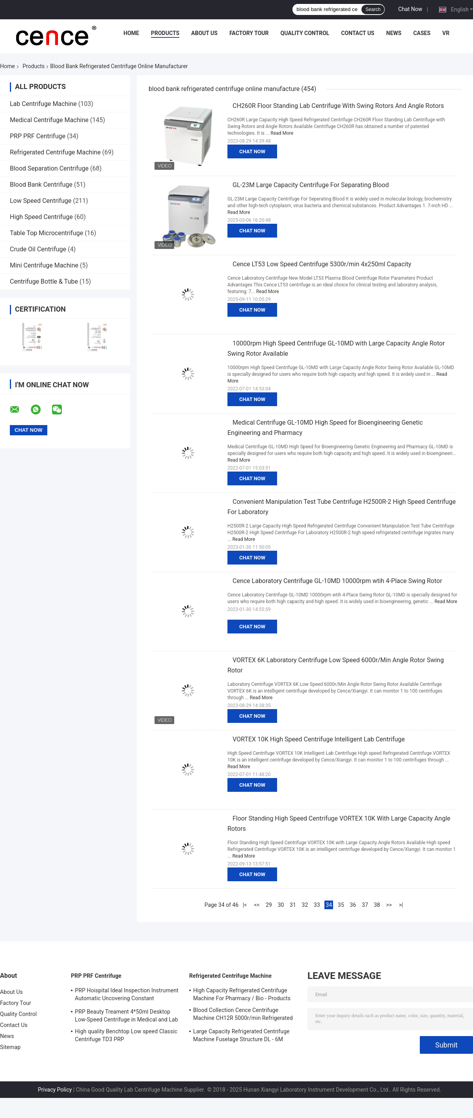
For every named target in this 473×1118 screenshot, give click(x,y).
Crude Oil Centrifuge (38, 249)
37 (365, 905)
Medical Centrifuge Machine (49, 120)
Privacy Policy (55, 1089)
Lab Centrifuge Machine (43, 104)
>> (389, 905)
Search (372, 9)
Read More (282, 133)
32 (305, 905)
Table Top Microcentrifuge (46, 233)
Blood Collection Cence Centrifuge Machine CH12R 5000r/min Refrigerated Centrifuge (243, 1015)
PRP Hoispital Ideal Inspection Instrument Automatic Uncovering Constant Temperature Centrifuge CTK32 (127, 995)
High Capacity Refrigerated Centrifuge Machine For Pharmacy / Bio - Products (242, 994)
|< (245, 905)
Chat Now (410, 9)
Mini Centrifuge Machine (44, 265)
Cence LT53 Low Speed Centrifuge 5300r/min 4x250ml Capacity (322, 264)
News (394, 33)
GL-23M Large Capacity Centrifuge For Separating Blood (311, 185)
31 (293, 905)
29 (269, 905)
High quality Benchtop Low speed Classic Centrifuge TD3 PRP (126, 1035)
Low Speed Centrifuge (40, 200)
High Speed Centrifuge (41, 217)
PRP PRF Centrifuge (37, 136)
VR (445, 33)
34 (329, 905)
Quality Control (305, 33)
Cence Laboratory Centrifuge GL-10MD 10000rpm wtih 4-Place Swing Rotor (337, 581)
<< (256, 905)
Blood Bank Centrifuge (41, 184)
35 (341, 905)
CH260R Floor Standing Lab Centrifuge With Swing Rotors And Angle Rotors (338, 106)
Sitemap (10, 1047)
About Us (204, 33)
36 (353, 905)
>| (401, 905)
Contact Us (357, 33)
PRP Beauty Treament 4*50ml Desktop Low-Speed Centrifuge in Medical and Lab (126, 1015)
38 (377, 905)
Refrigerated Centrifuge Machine (55, 152)
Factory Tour (249, 33)
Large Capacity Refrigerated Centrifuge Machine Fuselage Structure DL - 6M (241, 1035)
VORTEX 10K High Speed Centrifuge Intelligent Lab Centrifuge (319, 739)
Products (165, 33)
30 (281, 905)
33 (317, 905)
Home (131, 33)
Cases (421, 33)
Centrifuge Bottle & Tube (44, 281)
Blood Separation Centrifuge (49, 168)
